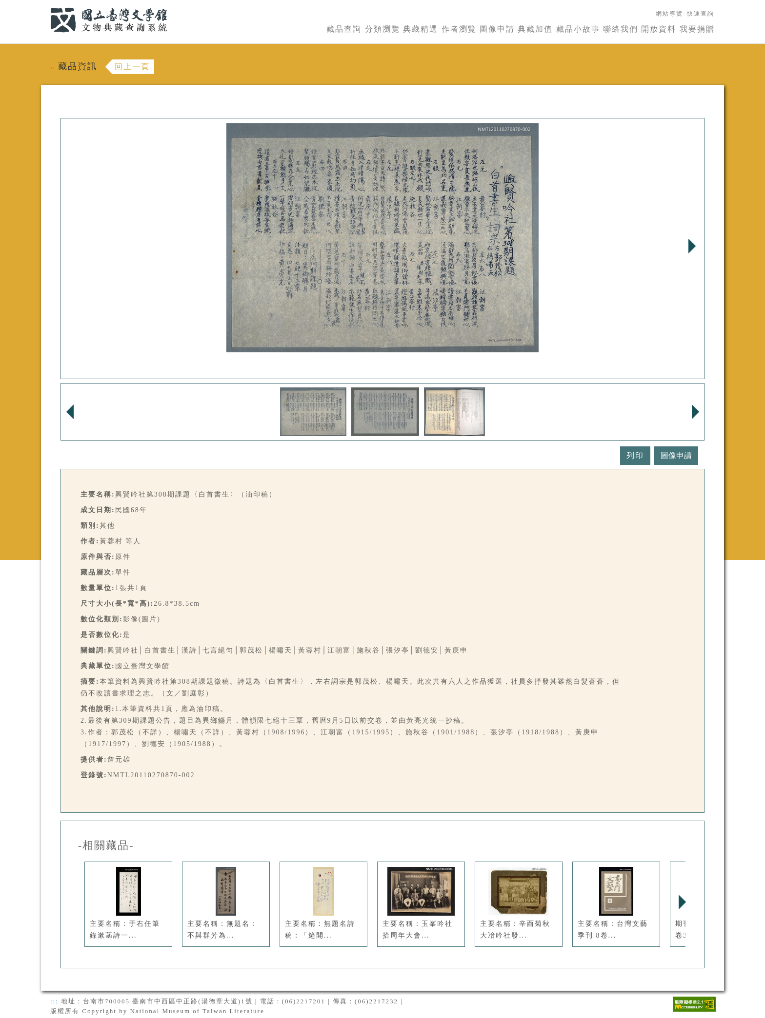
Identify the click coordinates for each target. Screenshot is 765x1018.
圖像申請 (497, 29)
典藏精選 (420, 29)
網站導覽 (669, 13)
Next (691, 246)
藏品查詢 (344, 29)
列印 (635, 455)
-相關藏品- (106, 845)
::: (44, 5)
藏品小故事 (578, 29)
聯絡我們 (620, 29)
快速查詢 (700, 13)
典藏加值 (535, 29)
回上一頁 (132, 66)
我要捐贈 (697, 29)
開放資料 (658, 29)
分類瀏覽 (382, 29)
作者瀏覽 (459, 29)
